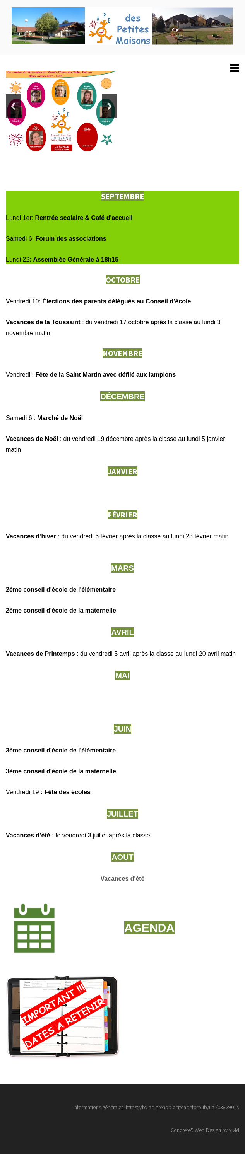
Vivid (234, 1130)
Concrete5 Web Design (196, 1130)
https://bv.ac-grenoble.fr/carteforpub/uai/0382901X (182, 1107)
